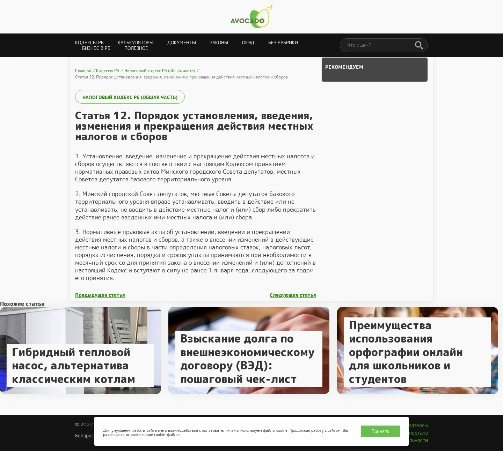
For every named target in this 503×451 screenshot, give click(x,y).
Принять (380, 431)
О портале (416, 432)
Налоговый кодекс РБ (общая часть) (129, 97)
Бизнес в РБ (96, 48)
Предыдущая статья (100, 295)
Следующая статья (293, 295)
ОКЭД (248, 42)
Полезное (136, 48)
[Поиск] (419, 45)
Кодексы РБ (89, 42)
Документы (181, 42)
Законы (219, 42)
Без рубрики (283, 42)
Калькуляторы (135, 42)
